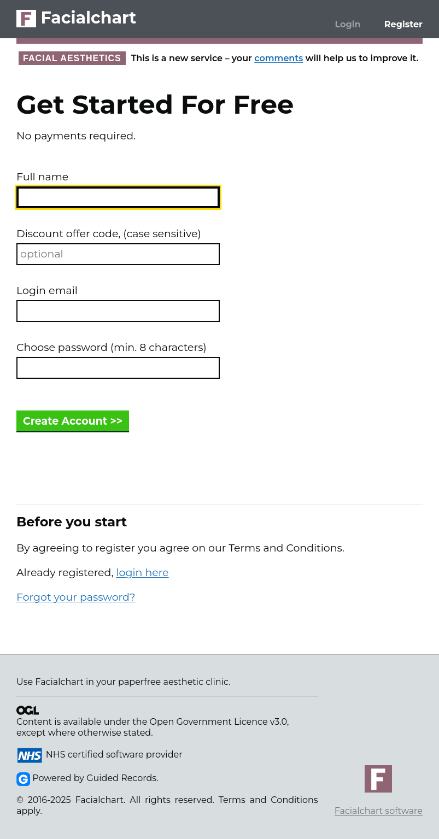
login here (142, 572)
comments (278, 58)
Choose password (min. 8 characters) (111, 347)
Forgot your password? (76, 597)
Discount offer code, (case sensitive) (108, 233)
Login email (47, 290)
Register (403, 24)
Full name (42, 177)
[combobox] (118, 197)
